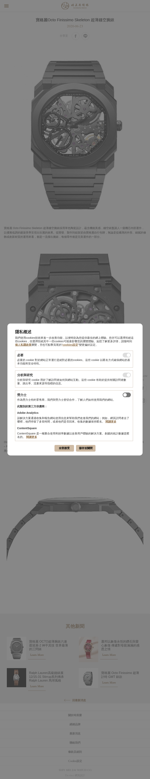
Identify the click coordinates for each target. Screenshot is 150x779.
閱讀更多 (110, 421)
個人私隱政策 (23, 344)
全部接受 (64, 448)
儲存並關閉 (86, 448)
